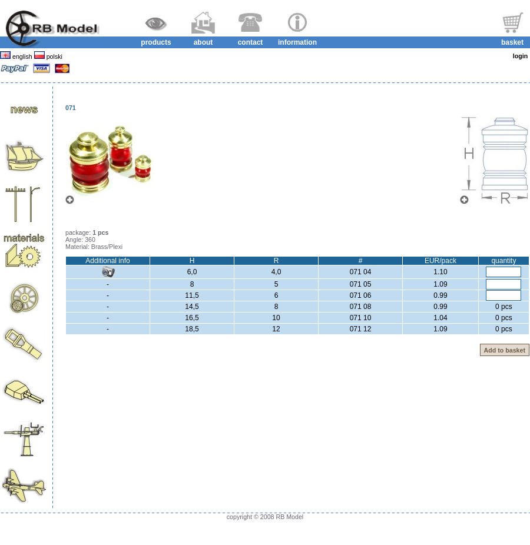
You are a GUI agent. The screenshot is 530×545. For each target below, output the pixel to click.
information (297, 42)
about (203, 42)
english (22, 56)
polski (53, 56)
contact (250, 42)
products (156, 42)
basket (512, 42)
